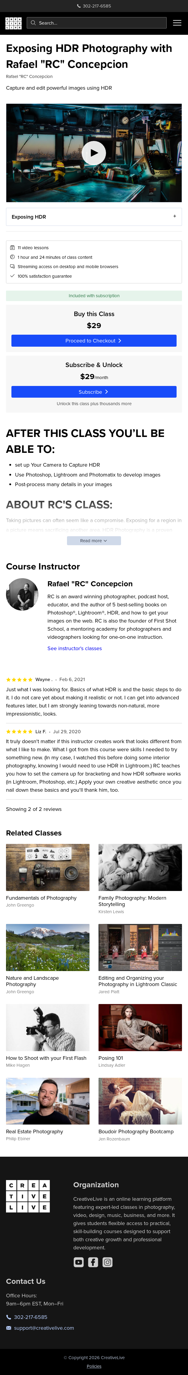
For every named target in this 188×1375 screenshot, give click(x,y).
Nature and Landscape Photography (32, 981)
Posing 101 (111, 1058)
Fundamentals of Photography (41, 897)
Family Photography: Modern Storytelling (132, 901)
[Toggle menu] (177, 22)
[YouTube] (78, 1262)
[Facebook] (93, 1262)
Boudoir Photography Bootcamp (136, 1131)
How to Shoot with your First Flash (46, 1058)
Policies (94, 1366)
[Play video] (94, 153)
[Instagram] (107, 1262)
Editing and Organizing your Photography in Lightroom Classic (138, 981)
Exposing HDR (29, 217)
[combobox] (96, 22)
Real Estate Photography (34, 1131)
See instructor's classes (74, 648)
